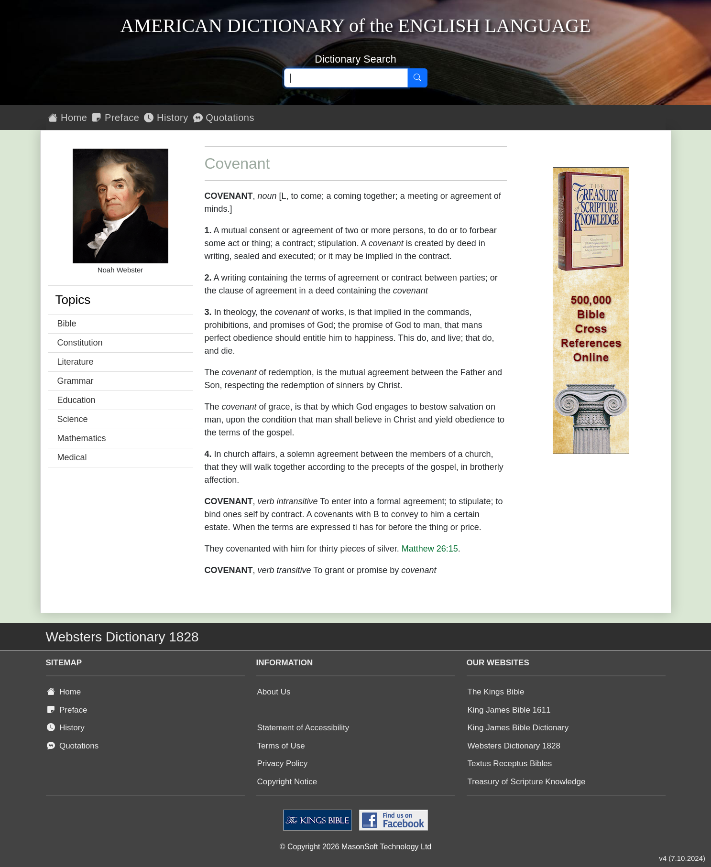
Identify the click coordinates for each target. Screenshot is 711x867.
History (166, 117)
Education (76, 400)
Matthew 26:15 (430, 548)
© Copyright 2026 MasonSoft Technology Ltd (355, 847)
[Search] (417, 77)
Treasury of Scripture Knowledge (527, 781)
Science (72, 419)
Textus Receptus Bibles (510, 763)
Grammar (75, 381)
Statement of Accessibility (303, 727)
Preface (115, 117)
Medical (72, 457)
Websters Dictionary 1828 (514, 745)
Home (68, 117)
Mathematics (81, 438)
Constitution (80, 342)
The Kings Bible (496, 691)
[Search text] (346, 77)
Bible (67, 323)
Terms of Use (281, 745)
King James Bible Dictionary (518, 727)
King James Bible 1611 (509, 710)
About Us (274, 691)
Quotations (223, 117)
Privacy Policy (282, 763)
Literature (75, 362)
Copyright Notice (287, 781)
